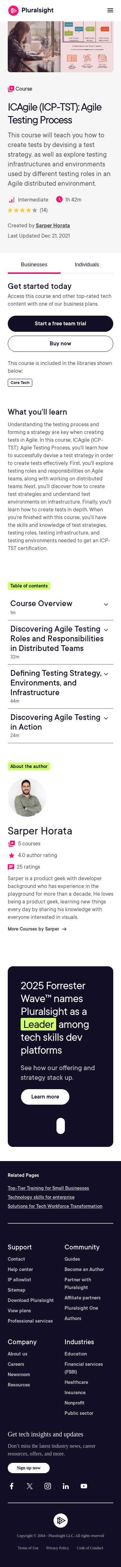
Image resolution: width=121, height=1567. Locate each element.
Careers (16, 1364)
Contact (16, 1259)
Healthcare (76, 1382)
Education (76, 1353)
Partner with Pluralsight (78, 1283)
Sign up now (29, 1467)
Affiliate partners (83, 1297)
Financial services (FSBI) (84, 1368)
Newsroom (19, 1374)
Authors (73, 1318)
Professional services (30, 1321)
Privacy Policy (57, 1548)
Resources (19, 1384)
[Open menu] (110, 11)
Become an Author (84, 1269)
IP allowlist (19, 1279)
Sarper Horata (53, 225)
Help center (20, 1269)
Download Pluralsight (31, 1300)
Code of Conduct (90, 1548)
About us (17, 1353)
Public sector (79, 1413)
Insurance (75, 1392)
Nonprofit (75, 1402)
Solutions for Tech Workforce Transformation (55, 1206)
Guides (72, 1259)
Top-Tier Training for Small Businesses (48, 1188)
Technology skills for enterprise (41, 1197)
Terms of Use (28, 1548)
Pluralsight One (81, 1308)
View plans (19, 1310)
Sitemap (16, 1290)
